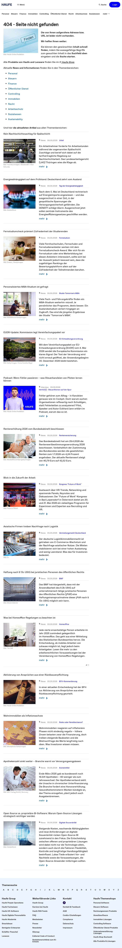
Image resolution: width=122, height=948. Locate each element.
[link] (5, 13)
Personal (12, 73)
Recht (11, 104)
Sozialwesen (14, 114)
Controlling (14, 93)
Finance (12, 83)
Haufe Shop (66, 62)
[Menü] (21, 5)
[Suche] (102, 5)
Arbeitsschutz (15, 109)
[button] (114, 4)
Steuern (12, 78)
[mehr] (106, 14)
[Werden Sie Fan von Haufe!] (64, 902)
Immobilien (14, 98)
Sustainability (15, 119)
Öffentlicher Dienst (18, 88)
